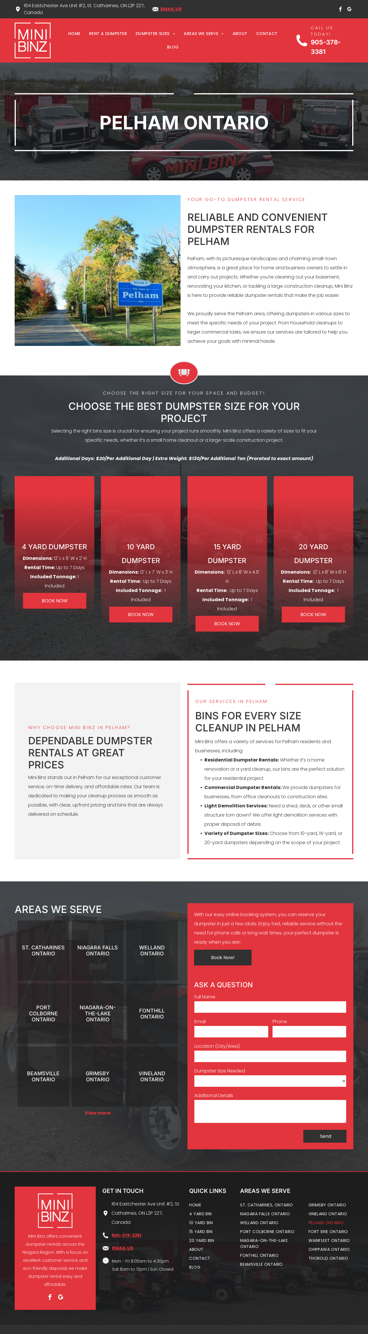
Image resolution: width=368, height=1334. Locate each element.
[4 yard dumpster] (55, 511)
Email (200, 1021)
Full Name (204, 997)
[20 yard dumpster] (314, 511)
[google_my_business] (349, 10)
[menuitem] (74, 34)
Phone (280, 1021)
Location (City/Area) (217, 1046)
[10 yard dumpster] (141, 511)
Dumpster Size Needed (219, 1071)
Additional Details (213, 1095)
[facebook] (340, 10)
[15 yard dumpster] (227, 511)
